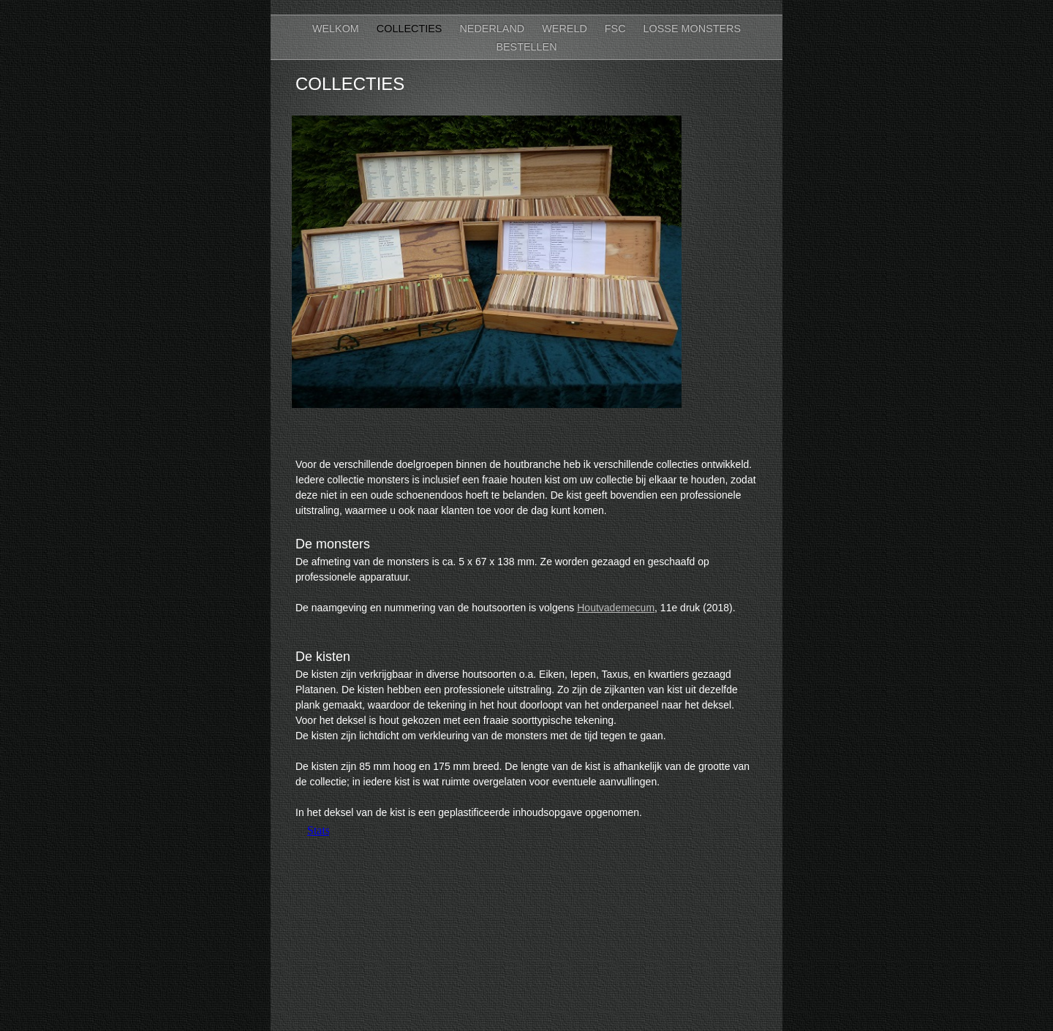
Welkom (337, 28)
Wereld (566, 28)
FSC (617, 28)
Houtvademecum (615, 607)
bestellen (526, 47)
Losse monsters (692, 28)
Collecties (411, 28)
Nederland (493, 28)
